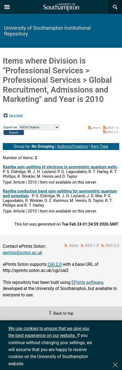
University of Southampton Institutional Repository (47, 31)
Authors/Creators (72, 146)
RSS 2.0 (112, 132)
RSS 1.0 (112, 128)
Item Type (99, 146)
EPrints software (87, 282)
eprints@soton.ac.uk (22, 252)
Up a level (16, 115)
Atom (96, 128)
